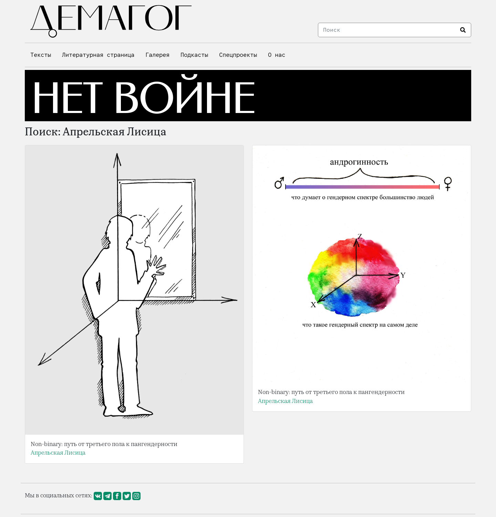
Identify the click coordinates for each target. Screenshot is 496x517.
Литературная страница (98, 55)
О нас (276, 55)
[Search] (387, 30)
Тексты (40, 55)
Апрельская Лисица (58, 453)
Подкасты (194, 55)
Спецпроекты (238, 55)
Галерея (157, 55)
